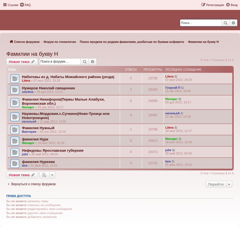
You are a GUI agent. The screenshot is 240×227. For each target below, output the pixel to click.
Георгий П (172, 87)
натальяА (29, 121)
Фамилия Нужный (38, 128)
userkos (28, 91)
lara (24, 165)
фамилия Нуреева (38, 162)
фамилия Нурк (35, 139)
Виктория (29, 131)
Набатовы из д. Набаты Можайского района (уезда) (68, 77)
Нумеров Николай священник (48, 88)
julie (25, 154)
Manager (28, 107)
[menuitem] (25, 5)
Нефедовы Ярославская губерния (52, 150)
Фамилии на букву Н (32, 54)
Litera (26, 80)
